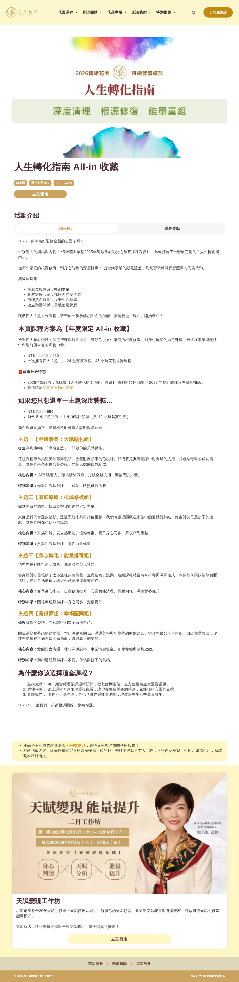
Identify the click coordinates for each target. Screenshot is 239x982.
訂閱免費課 (218, 12)
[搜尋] (193, 12)
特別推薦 (166, 12)
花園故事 (143, 964)
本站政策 (95, 964)
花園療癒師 (76, 745)
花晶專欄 (117, 12)
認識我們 (142, 12)
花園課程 (68, 12)
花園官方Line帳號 (58, 388)
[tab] (66, 228)
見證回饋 (93, 12)
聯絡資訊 (119, 964)
